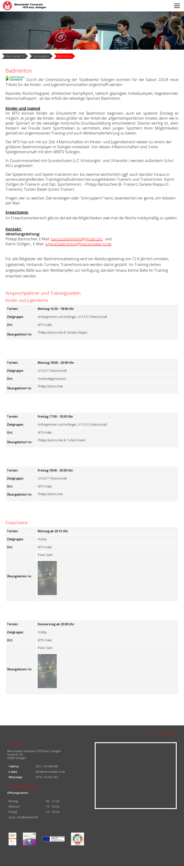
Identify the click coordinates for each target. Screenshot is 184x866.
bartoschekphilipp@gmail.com (77, 238)
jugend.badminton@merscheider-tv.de (78, 243)
